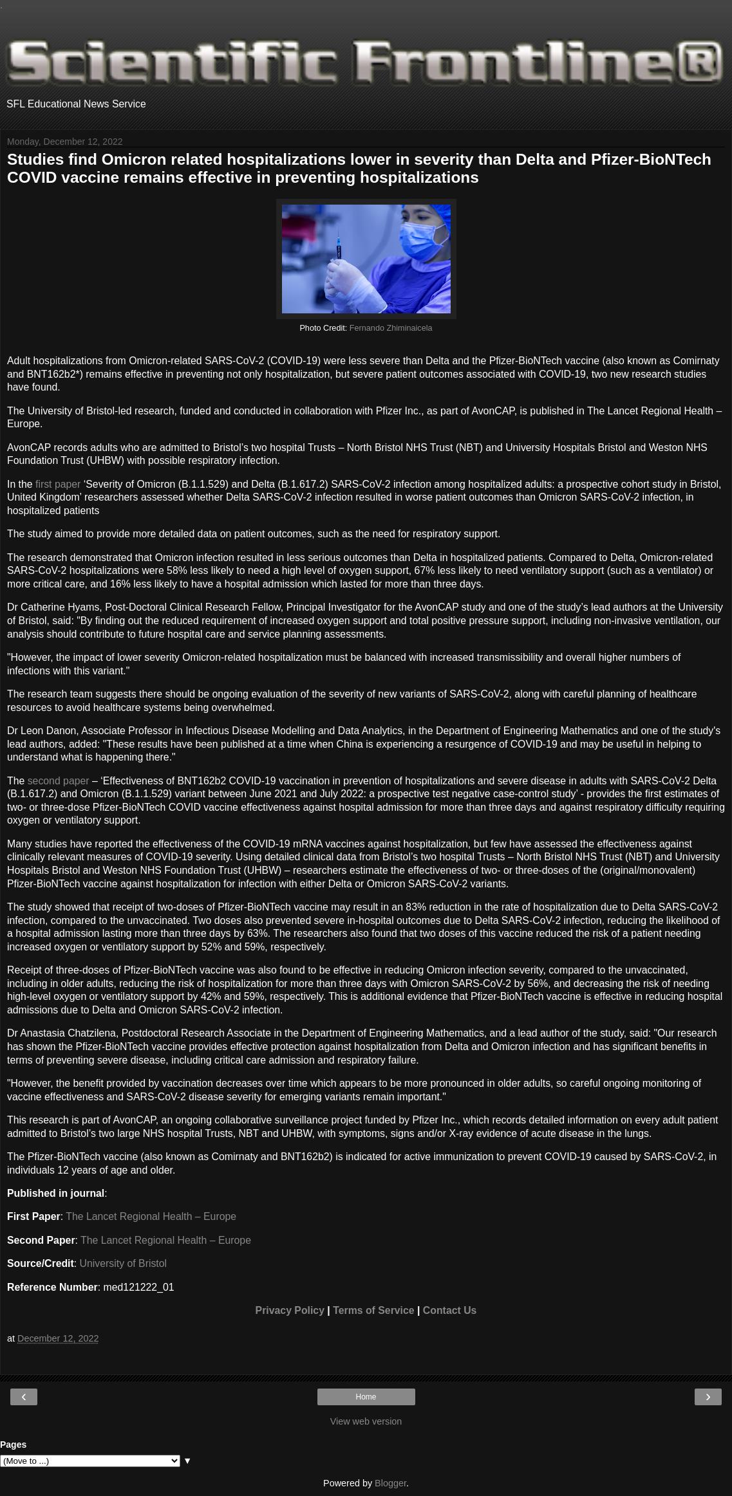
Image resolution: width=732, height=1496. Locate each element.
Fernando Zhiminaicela (391, 328)
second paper (58, 780)
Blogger (390, 1483)
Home (365, 1396)
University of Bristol (123, 1263)
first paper (57, 484)
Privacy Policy (290, 1310)
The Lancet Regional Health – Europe (151, 1216)
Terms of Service (373, 1310)
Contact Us (450, 1310)
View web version (366, 1421)
